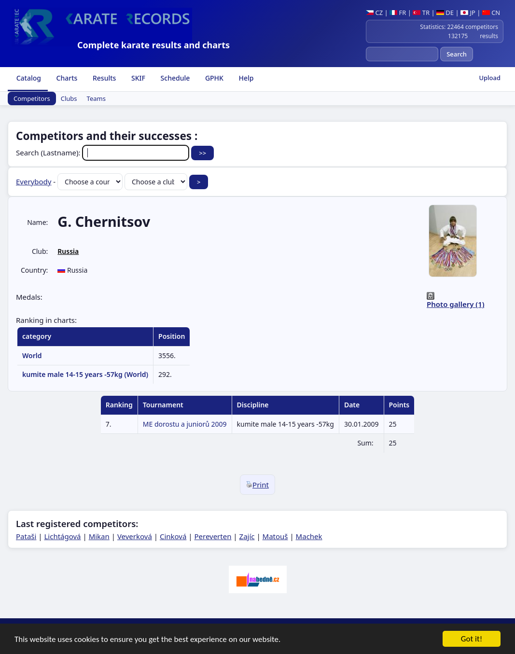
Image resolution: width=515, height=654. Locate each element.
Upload (490, 77)
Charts (66, 78)
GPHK (213, 78)
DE (445, 12)
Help (245, 78)
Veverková (134, 536)
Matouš (275, 536)
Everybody (33, 181)
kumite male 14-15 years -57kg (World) (85, 374)
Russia (68, 251)
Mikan (99, 536)
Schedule (174, 78)
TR (421, 12)
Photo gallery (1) (456, 304)
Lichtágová (62, 536)
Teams (96, 98)
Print (257, 484)
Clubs (69, 98)
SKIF (137, 78)
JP (467, 12)
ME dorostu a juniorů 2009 (185, 424)
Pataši (26, 536)
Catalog (27, 78)
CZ (374, 12)
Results (103, 78)
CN (491, 12)
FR (398, 12)
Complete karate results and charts (153, 45)
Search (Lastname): (103, 152)
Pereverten (212, 536)
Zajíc (247, 536)
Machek (309, 536)
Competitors (32, 98)
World (32, 355)
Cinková (173, 536)
